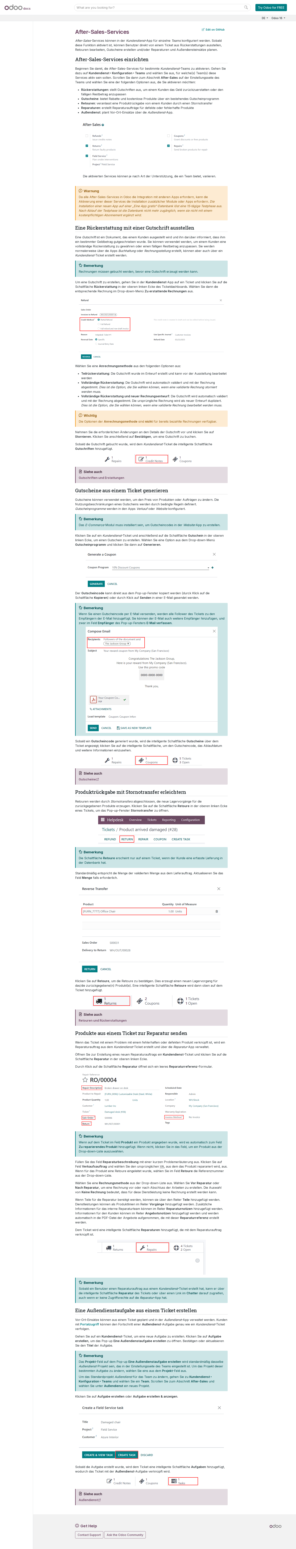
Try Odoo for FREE (271, 7)
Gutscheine (87, 779)
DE (264, 18)
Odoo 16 (277, 18)
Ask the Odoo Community (125, 1535)
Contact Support (89, 1535)
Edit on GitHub (213, 29)
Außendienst (88, 1500)
